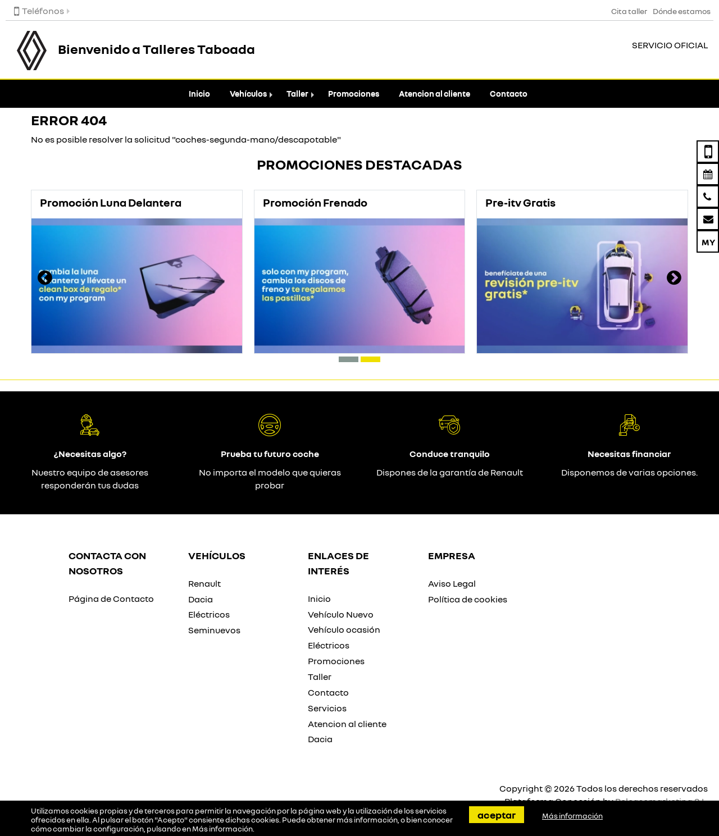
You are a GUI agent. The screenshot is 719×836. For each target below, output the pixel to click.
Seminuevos (214, 630)
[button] (349, 359)
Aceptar (496, 814)
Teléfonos (39, 10)
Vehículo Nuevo (341, 614)
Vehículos (248, 93)
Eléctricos (209, 614)
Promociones (353, 93)
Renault (204, 583)
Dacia (200, 599)
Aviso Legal (452, 583)
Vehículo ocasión (344, 629)
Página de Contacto (111, 598)
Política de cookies (467, 599)
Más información (222, 828)
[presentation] (45, 279)
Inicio (199, 93)
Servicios (327, 708)
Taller (297, 93)
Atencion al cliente (434, 93)
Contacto (508, 93)
